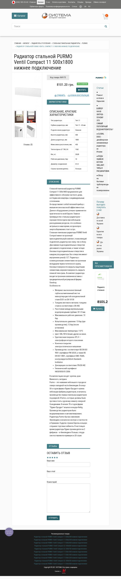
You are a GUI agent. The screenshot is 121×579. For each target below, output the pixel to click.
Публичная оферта (37, 6)
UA (85, 6)
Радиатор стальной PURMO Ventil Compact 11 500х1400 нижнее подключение (60, 555)
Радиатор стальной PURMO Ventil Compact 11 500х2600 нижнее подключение (60, 543)
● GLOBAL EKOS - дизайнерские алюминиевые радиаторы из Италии (102, 143)
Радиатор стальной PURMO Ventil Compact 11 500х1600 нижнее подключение (60, 552)
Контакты (71, 2)
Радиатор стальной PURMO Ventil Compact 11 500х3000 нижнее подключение (60, 564)
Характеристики (57, 102)
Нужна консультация (79, 95)
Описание (54, 181)
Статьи (74, 6)
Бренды (88, 2)
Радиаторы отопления (41, 43)
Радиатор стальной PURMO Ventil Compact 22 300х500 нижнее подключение (60, 561)
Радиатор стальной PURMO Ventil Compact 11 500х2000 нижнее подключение (60, 537)
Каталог (41, 2)
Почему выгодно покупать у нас (101, 205)
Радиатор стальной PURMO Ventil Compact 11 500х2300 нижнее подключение (60, 540)
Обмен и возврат (99, 2)
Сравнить (61, 95)
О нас (48, 2)
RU (89, 6)
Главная (33, 2)
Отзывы (80, 2)
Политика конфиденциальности (58, 6)
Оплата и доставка (59, 2)
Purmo (85, 43)
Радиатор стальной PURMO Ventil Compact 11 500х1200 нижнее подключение (60, 558)
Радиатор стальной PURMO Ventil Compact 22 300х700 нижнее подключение (60, 549)
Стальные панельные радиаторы (66, 43)
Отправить (53, 518)
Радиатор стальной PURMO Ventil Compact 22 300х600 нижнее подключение (60, 546)
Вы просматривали (103, 265)
